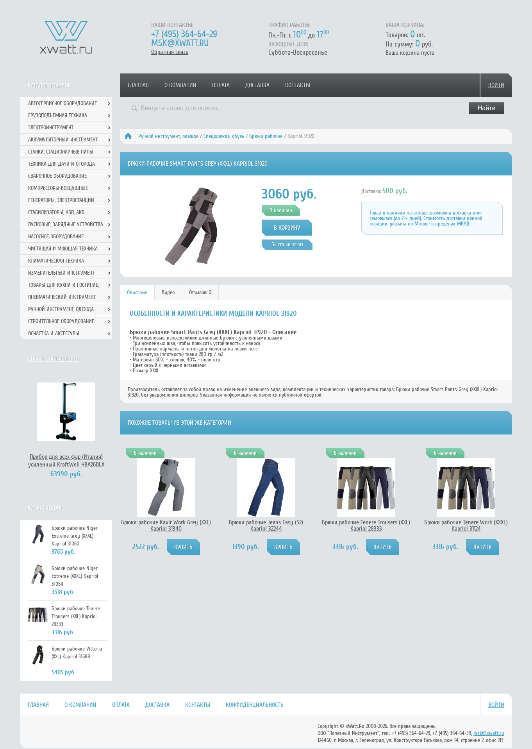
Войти (496, 85)
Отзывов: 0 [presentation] (200, 292)
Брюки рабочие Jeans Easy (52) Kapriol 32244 (266, 525)
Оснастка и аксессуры (53, 333)
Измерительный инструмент (61, 273)
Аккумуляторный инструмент (63, 139)
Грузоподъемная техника (57, 115)
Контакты (297, 85)
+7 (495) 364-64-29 (184, 34)
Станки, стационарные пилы (60, 151)
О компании (180, 85)
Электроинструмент (50, 127)
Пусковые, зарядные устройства (65, 224)
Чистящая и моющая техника (63, 248)
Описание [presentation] (137, 292)
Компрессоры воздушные (58, 188)
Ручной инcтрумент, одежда (168, 136)
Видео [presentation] (168, 292)
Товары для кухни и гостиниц (63, 285)
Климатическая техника (56, 260)
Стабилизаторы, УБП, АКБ (56, 212)
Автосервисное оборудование (62, 103)
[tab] (137, 292)
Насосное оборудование (56, 236)
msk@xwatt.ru (180, 43)
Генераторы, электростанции (61, 200)
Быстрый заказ (287, 244)
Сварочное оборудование (57, 176)
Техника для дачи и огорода (61, 164)
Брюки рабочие (265, 136)
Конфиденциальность (255, 705)
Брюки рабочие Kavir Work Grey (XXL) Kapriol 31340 (166, 525)
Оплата (221, 85)
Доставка (257, 85)
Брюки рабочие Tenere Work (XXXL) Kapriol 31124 (466, 525)
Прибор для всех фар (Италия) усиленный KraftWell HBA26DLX (66, 460)
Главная (138, 85)
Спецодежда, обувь (224, 136)
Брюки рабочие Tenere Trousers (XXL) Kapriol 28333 (366, 525)
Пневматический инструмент (62, 297)
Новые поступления (53, 359)
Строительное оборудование (61, 321)
